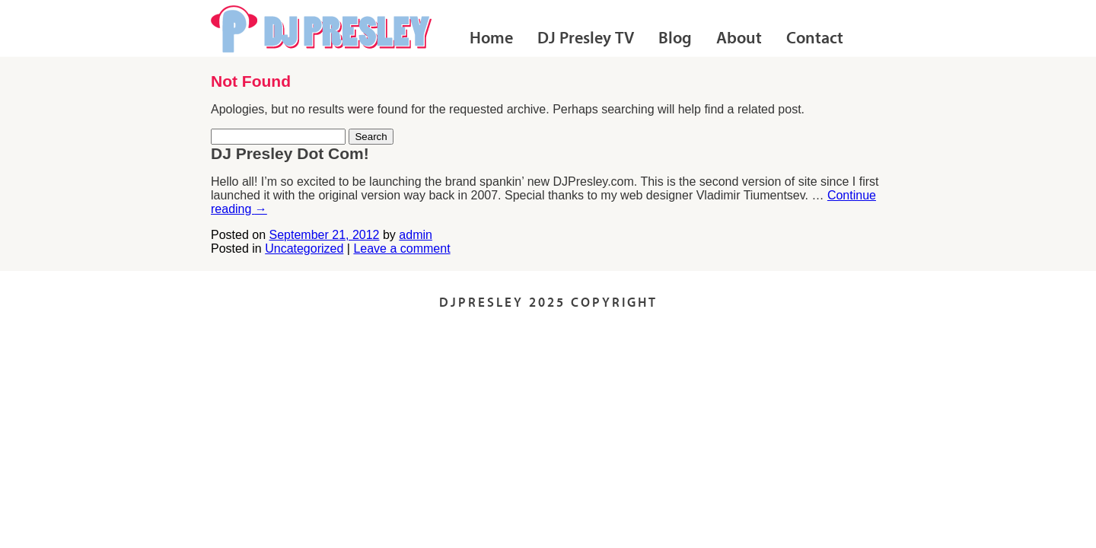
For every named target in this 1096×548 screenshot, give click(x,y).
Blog (675, 39)
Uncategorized (304, 248)
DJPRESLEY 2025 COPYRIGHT (548, 303)
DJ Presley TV (585, 39)
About (739, 39)
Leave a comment (401, 248)
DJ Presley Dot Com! (290, 153)
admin (415, 234)
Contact (814, 39)
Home (491, 39)
